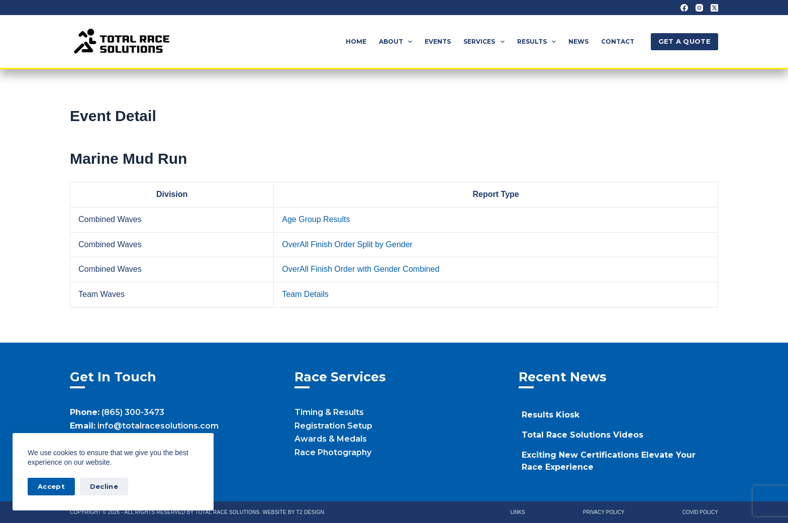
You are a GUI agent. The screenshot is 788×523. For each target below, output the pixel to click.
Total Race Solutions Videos (582, 435)
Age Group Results (316, 219)
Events (438, 41)
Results (538, 42)
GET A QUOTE (684, 41)
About (397, 42)
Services (485, 42)
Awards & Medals (330, 439)
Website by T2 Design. (294, 512)
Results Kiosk (550, 415)
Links (518, 512)
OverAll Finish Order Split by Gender (347, 244)
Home (356, 41)
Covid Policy (700, 512)
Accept (51, 486)
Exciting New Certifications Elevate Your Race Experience (609, 461)
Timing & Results (329, 412)
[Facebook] (684, 8)
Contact (617, 41)
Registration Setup (333, 426)
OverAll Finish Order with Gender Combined (360, 269)
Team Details (305, 294)
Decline (104, 486)
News (578, 41)
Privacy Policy (603, 512)
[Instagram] (699, 8)
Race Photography (332, 452)
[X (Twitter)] (714, 8)
